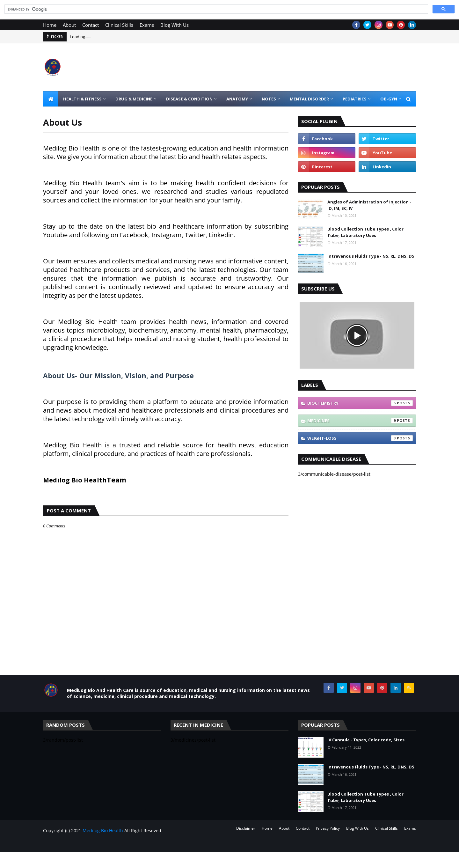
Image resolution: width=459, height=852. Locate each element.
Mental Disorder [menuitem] (309, 99)
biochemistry (360, 403)
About (69, 25)
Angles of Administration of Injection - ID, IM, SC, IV (369, 205)
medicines (360, 420)
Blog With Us (174, 25)
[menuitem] (50, 98)
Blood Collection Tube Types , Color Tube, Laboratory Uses (365, 232)
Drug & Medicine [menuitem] (133, 99)
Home (49, 25)
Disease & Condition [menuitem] (189, 99)
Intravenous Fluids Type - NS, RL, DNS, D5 (370, 256)
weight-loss (360, 438)
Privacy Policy (328, 828)
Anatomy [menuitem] (237, 99)
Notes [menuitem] (269, 99)
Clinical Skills (119, 25)
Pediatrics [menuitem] (355, 99)
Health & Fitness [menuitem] (82, 99)
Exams (147, 25)
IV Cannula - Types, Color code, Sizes (365, 740)
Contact (90, 25)
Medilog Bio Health (103, 830)
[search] (216, 9)
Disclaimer (245, 828)
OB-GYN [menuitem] (388, 99)
